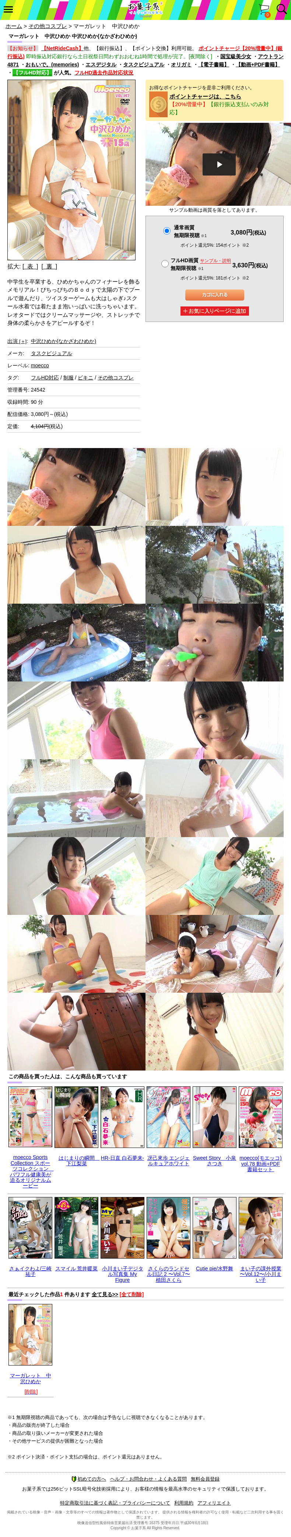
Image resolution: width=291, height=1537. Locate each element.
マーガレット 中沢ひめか (30, 1378)
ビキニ (85, 378)
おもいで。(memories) (52, 64)
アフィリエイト (214, 1503)
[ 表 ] (30, 266)
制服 (68, 378)
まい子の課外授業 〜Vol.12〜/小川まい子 (260, 1274)
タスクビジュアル (143, 64)
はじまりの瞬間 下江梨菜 (79, 1160)
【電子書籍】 (213, 64)
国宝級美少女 (235, 56)
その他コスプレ (47, 26)
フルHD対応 (45, 378)
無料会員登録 (205, 1479)
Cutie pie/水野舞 (214, 1268)
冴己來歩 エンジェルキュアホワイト (168, 1160)
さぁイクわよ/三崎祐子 (30, 1271)
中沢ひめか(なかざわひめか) (63, 341)
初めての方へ (88, 1479)
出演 (17, 341)
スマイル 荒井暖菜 (76, 1268)
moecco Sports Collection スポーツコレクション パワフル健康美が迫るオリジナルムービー (32, 1171)
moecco (40, 365)
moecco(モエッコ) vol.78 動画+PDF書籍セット (260, 1163)
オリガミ (181, 64)
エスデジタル (100, 64)
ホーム (14, 26)
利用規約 (183, 1503)
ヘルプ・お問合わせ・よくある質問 (148, 1479)
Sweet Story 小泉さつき (214, 1160)
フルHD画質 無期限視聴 (201, 264)
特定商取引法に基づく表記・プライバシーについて (115, 1503)
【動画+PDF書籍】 (258, 64)
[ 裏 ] (49, 266)
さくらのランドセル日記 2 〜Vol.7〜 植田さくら (168, 1274)
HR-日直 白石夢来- (122, 1158)
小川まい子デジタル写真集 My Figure (122, 1274)
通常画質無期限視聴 (190, 231)
